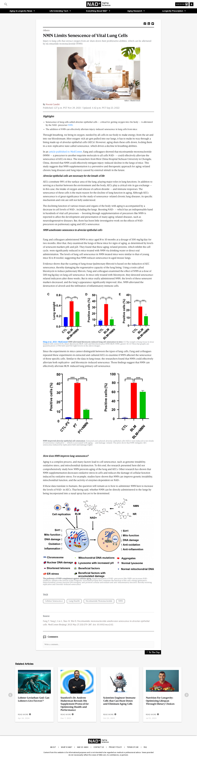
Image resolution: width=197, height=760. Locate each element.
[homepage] (98, 741)
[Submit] (6, 4)
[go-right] (186, 695)
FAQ (145, 747)
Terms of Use (133, 747)
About (53, 747)
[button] (145, 24)
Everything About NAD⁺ (97, 11)
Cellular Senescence (54, 601)
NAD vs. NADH (82, 747)
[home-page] (98, 4)
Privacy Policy (115, 747)
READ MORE (24, 714)
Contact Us (98, 747)
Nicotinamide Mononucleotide (99, 601)
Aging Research (134, 11)
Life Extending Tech (59, 11)
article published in (65, 152)
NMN (70, 125)
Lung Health (74, 601)
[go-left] (10, 695)
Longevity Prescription (172, 11)
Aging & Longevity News (21, 11)
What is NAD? (66, 747)
